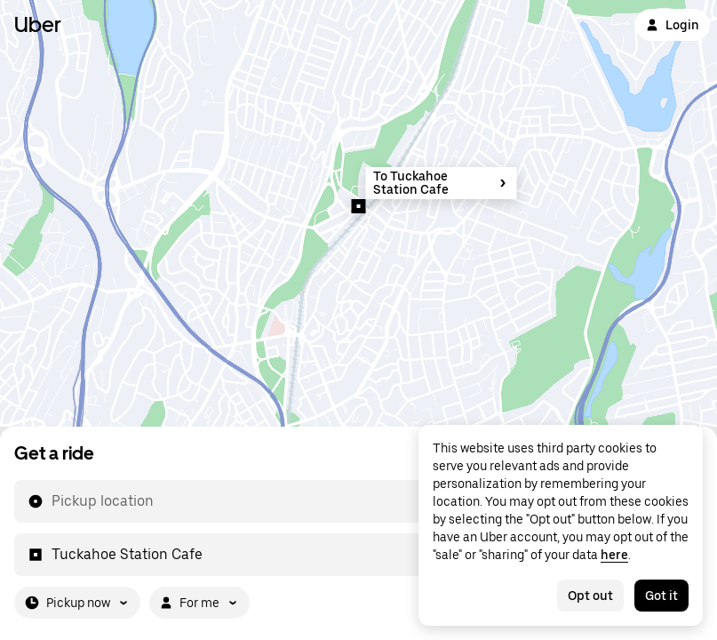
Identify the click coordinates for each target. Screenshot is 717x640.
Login (672, 25)
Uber (37, 24)
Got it (661, 595)
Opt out (590, 595)
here (614, 555)
